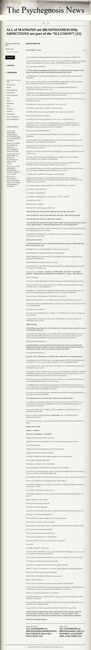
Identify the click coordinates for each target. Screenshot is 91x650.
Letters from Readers (12, 95)
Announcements (11, 85)
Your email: (9, 49)
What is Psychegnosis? (13, 116)
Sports (8, 106)
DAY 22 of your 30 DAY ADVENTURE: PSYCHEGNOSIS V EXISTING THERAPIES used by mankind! (13, 170)
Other (8, 98)
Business (9, 87)
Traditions (9, 111)
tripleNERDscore (37, 647)
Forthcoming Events (12, 90)
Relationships (10, 103)
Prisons (9, 100)
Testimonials (10, 108)
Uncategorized (10, 114)
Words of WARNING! (13, 119)
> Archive (9, 65)
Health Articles (33, 44)
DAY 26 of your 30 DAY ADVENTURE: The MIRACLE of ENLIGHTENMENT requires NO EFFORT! (13, 147)
